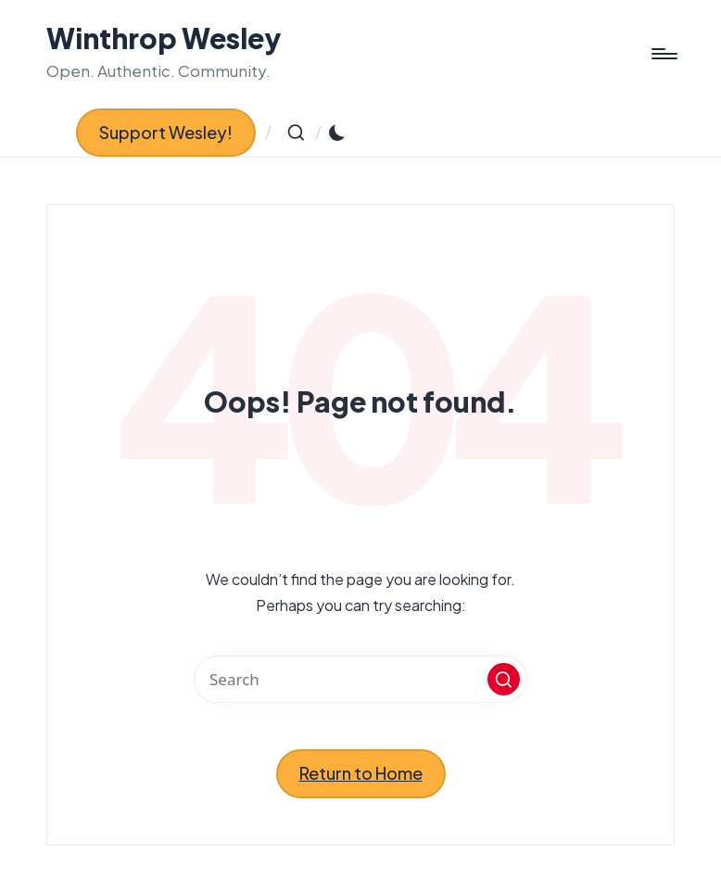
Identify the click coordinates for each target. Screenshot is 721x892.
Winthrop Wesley (164, 38)
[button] (166, 133)
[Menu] (663, 53)
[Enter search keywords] (360, 679)
